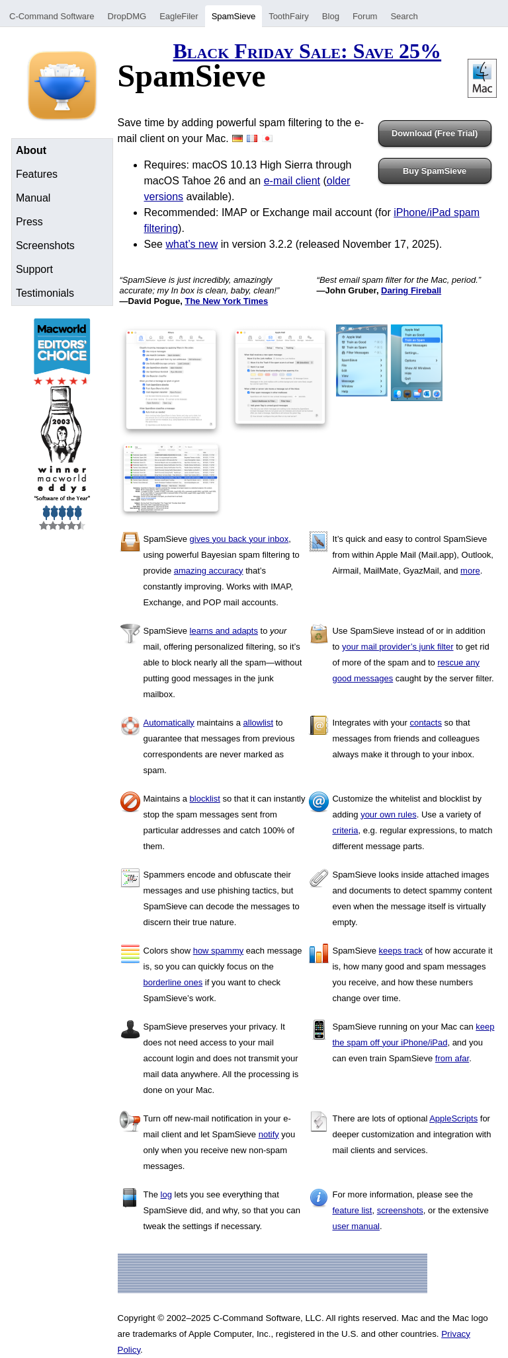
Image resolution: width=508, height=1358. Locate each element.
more (470, 571)
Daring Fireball (411, 290)
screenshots (400, 1210)
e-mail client (292, 180)
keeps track (401, 951)
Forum (365, 16)
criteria (345, 830)
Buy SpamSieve (434, 171)
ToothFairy (289, 16)
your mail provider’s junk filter (398, 647)
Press (29, 221)
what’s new (191, 244)
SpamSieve (233, 16)
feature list (352, 1210)
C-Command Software (52, 16)
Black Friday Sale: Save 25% (307, 51)
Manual (33, 198)
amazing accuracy (208, 571)
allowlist (258, 723)
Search (403, 16)
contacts (426, 723)
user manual (356, 1226)
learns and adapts (224, 631)
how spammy (218, 951)
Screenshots (45, 245)
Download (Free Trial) (435, 133)
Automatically (169, 723)
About (31, 150)
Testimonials (45, 293)
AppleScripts (453, 1118)
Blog (330, 16)
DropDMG (127, 16)
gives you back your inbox (239, 539)
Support (34, 269)
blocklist (205, 799)
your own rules (388, 814)
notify (269, 1134)
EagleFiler (178, 16)
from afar (452, 1058)
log (166, 1194)
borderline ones (173, 982)
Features (37, 174)
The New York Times (226, 301)
